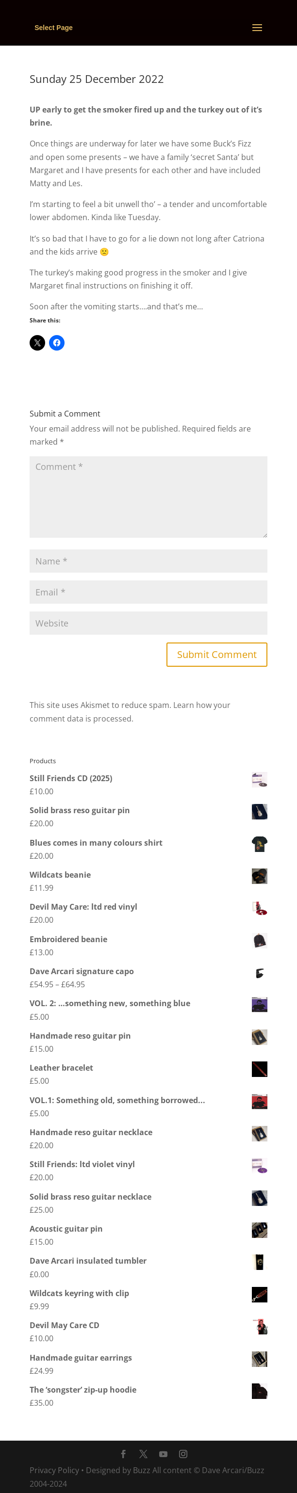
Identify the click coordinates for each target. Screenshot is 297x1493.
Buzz (141, 1470)
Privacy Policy (54, 1470)
